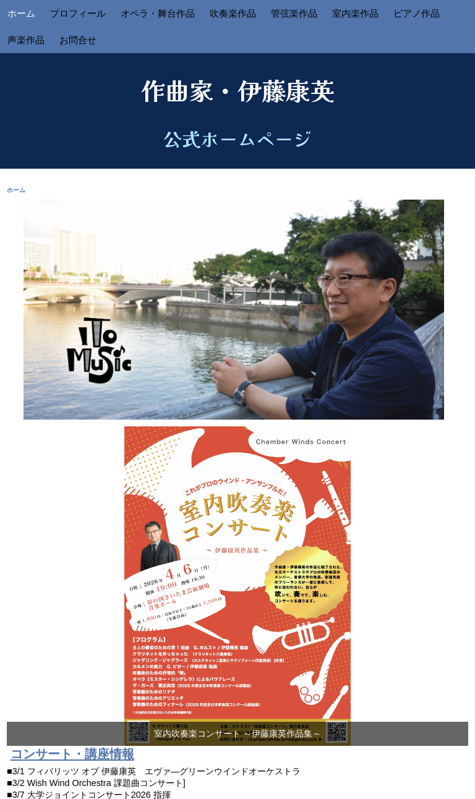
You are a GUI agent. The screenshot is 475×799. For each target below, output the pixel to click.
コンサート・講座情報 (72, 754)
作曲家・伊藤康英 (237, 89)
